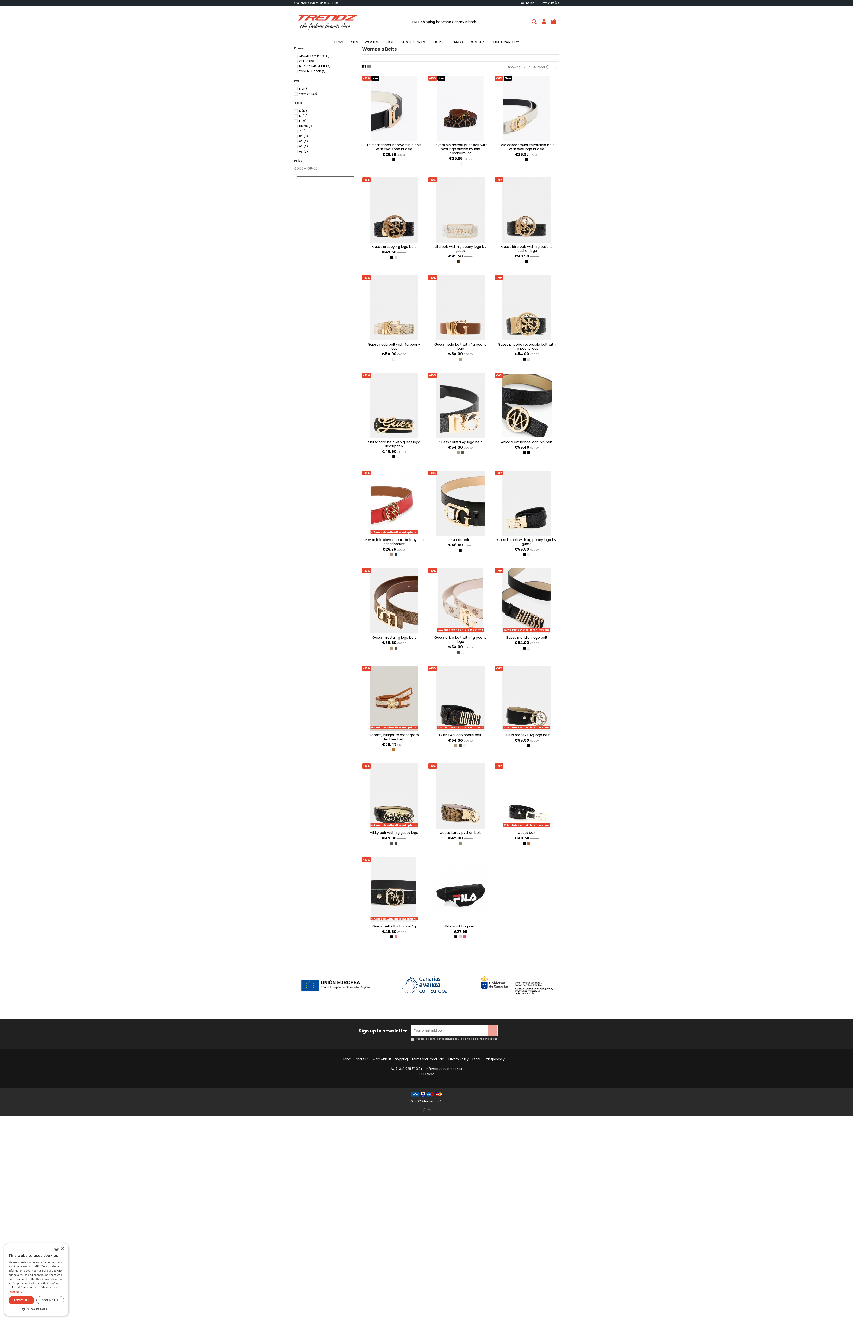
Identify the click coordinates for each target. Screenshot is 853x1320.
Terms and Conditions (428, 1059)
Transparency (494, 1059)
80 (303, 136)
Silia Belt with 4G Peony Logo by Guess (460, 248)
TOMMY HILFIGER (312, 71)
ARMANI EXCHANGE (314, 56)
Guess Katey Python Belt (460, 832)
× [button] (62, 1248)
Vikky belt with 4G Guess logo (394, 832)
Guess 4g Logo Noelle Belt (460, 735)
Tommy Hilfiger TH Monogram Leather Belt (394, 737)
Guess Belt (460, 539)
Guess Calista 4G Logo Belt (460, 442)
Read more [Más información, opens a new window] (15, 1292)
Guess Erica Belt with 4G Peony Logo (460, 639)
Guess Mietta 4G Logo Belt (394, 637)
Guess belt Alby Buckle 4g (394, 926)
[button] (36, 1309)
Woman (308, 94)
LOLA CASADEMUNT (315, 66)
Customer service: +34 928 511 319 (316, 3)
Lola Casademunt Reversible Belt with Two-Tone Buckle (394, 146)
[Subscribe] (492, 1030)
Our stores (426, 1074)
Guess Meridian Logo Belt (526, 637)
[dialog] (36, 1279)
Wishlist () (550, 3)
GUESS (306, 61)
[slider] (296, 176)
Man (304, 89)
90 (303, 146)
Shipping (401, 1059)
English (529, 3)
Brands (347, 1059)
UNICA (305, 126)
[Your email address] (449, 1030)
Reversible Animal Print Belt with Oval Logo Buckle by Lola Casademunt (460, 149)
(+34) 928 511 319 (408, 1069)
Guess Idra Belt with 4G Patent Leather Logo (526, 248)
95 (303, 152)
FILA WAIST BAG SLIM (460, 926)
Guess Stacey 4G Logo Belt (394, 246)
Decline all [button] (50, 1300)
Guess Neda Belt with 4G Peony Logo (394, 346)
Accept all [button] (21, 1300)
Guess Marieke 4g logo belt (527, 735)
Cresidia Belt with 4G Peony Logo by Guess (526, 541)
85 (303, 141)
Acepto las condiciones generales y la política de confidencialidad (457, 1039)
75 (303, 131)
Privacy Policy (458, 1059)
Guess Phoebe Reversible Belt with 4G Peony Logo (527, 346)
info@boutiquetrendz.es (444, 1069)
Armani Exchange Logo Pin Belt (526, 442)
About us (362, 1059)
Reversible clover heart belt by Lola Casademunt (394, 541)
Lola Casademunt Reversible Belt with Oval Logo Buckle (527, 146)
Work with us (382, 1059)
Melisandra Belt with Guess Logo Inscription (394, 444)
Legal (476, 1059)
